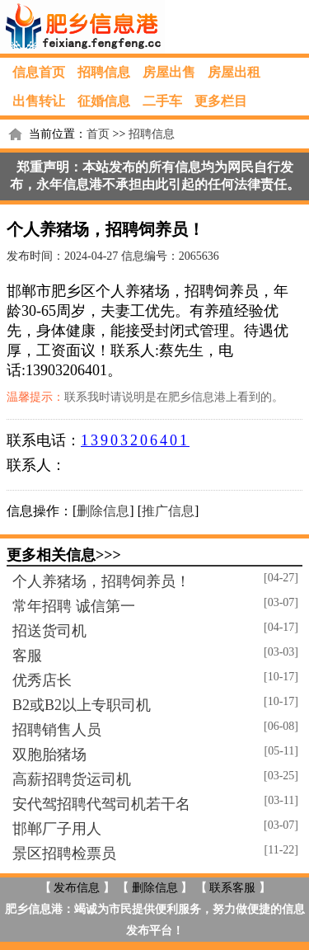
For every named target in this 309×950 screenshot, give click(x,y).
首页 (98, 134)
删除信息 (103, 511)
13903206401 (135, 440)
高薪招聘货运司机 (71, 779)
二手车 (162, 101)
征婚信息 (103, 101)
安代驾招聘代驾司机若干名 (101, 804)
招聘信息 (103, 72)
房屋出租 (234, 72)
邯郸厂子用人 (56, 829)
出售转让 (38, 101)
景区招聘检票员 (64, 853)
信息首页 (38, 72)
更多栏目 (220, 101)
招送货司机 (49, 631)
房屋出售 (169, 72)
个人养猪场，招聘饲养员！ (101, 581)
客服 (27, 655)
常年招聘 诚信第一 (73, 606)
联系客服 (232, 888)
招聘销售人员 (56, 730)
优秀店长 (42, 680)
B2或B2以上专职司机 (81, 705)
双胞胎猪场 (49, 754)
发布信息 (77, 888)
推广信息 (168, 511)
